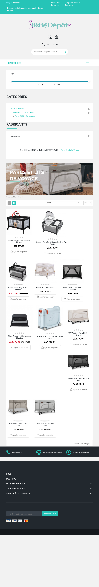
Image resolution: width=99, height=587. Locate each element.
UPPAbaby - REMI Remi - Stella (45, 425)
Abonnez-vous (50, 514)
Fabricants (15, 136)
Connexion (69, 5)
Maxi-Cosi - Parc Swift (45, 287)
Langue (9, 3)
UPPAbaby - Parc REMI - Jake (78, 379)
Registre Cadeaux (73, 3)
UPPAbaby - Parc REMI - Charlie (78, 334)
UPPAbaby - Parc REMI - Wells (18, 425)
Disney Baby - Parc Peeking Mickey (19, 241)
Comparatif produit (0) (14, 197)
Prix (11, 74)
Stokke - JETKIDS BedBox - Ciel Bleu (50, 337)
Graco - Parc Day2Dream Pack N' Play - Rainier (52, 243)
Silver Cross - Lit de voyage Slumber (19, 337)
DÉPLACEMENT (17, 109)
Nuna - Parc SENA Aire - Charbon (72, 289)
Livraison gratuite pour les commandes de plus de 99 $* (25, 9)
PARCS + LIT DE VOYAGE (23, 112)
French (16, 3)
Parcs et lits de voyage (25, 116)
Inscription (55, 5)
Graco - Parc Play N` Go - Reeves (18, 288)
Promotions (55, 3)
